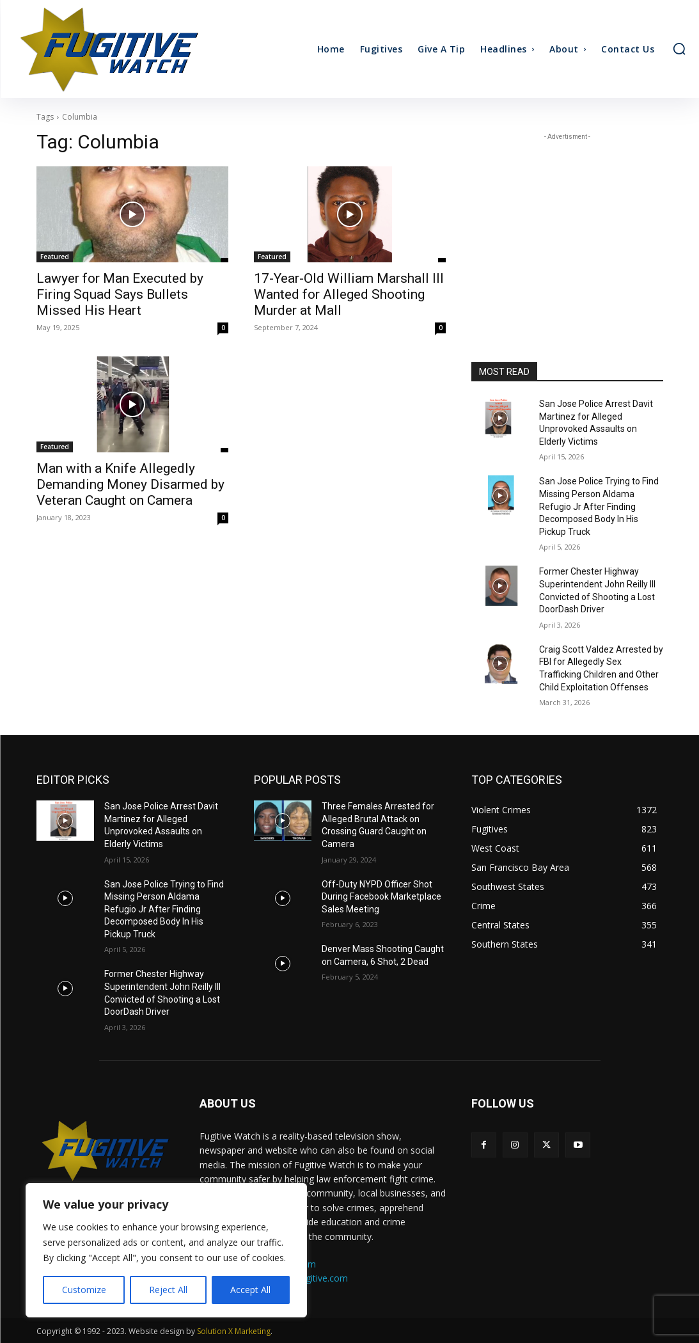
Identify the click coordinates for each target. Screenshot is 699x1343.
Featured (54, 256)
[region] (166, 1250)
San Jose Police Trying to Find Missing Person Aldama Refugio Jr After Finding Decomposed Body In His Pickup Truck (599, 506)
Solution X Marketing (234, 1331)
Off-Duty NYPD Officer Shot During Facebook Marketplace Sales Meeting (381, 896)
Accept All (250, 1289)
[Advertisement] (567, 223)
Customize (84, 1289)
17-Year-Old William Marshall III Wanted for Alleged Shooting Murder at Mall (349, 294)
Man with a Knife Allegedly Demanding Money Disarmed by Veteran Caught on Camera (130, 484)
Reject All (168, 1289)
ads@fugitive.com (311, 1278)
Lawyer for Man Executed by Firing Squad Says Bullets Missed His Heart (119, 294)
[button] (679, 49)
